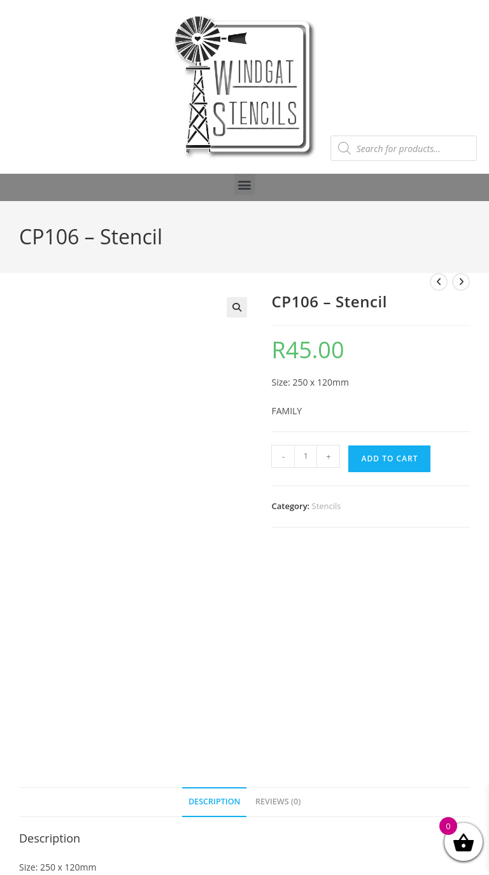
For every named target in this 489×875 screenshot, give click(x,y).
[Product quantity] (305, 456)
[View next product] (461, 282)
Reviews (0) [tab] (278, 801)
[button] (244, 184)
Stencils (326, 506)
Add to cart (389, 458)
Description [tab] (214, 801)
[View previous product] (439, 282)
